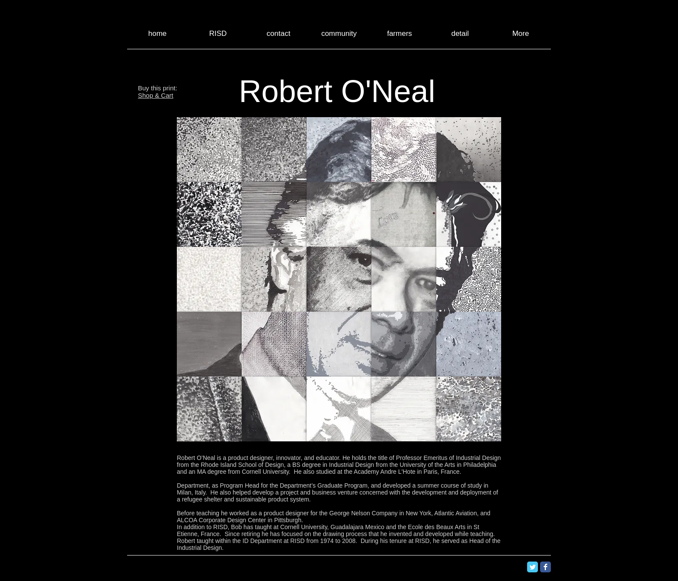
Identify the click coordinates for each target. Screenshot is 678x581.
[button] (209, 149)
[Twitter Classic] (532, 567)
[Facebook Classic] (545, 567)
